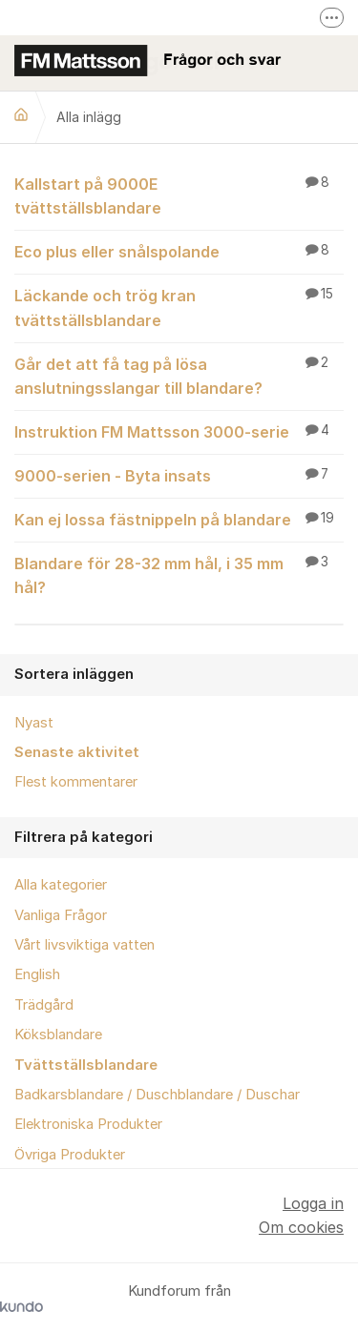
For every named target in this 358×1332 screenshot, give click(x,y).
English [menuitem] (37, 974)
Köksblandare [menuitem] (58, 1034)
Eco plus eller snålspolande (179, 250)
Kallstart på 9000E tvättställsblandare (179, 195)
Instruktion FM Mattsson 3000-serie (179, 430)
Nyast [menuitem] (33, 722)
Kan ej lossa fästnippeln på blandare (179, 518)
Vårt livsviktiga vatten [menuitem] (84, 944)
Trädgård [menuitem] (44, 1005)
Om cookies (301, 1227)
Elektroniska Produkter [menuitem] (88, 1124)
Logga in (313, 1203)
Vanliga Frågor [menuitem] (60, 915)
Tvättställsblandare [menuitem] (86, 1065)
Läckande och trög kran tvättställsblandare (179, 306)
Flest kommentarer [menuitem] (75, 781)
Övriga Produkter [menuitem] (69, 1154)
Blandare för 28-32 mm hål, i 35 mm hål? (179, 574)
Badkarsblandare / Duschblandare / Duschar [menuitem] (157, 1094)
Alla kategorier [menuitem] (60, 884)
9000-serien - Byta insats (179, 474)
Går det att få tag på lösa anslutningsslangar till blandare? (179, 375)
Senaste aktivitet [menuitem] (76, 752)
